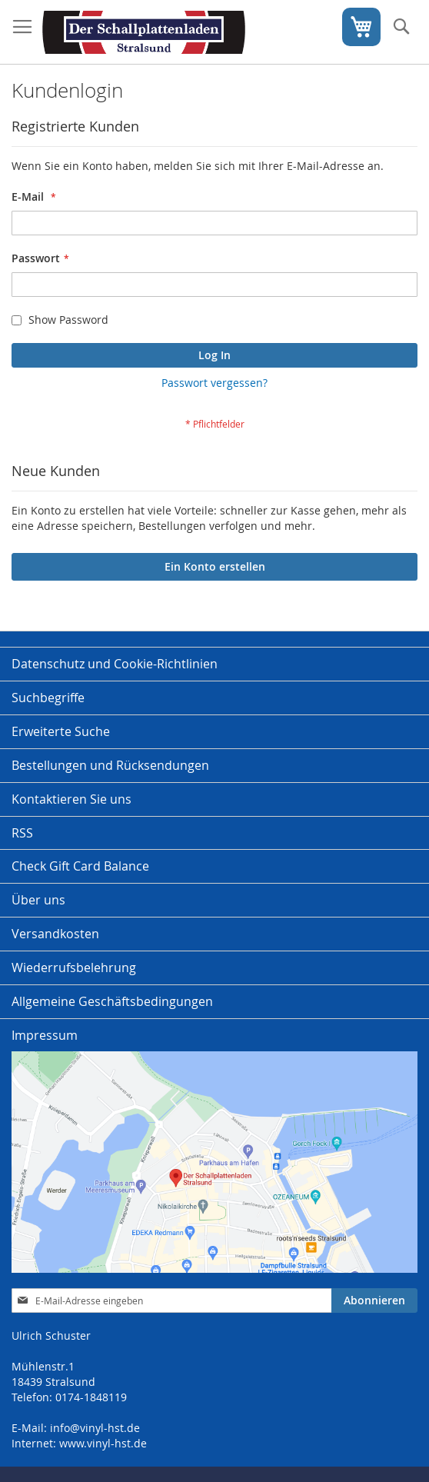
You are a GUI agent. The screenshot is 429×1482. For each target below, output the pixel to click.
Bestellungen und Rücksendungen (110, 765)
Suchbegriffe (48, 697)
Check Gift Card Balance (80, 866)
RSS (22, 832)
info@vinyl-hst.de (95, 1427)
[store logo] (143, 32)
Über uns (38, 899)
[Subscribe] (374, 1300)
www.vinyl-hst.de (103, 1443)
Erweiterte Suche (61, 731)
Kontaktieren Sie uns (71, 799)
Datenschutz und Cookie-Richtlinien (115, 663)
